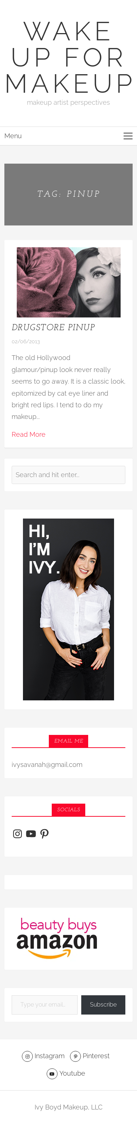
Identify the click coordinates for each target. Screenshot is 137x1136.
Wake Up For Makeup (70, 57)
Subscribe (103, 1004)
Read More (29, 434)
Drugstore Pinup (53, 328)
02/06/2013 (26, 341)
